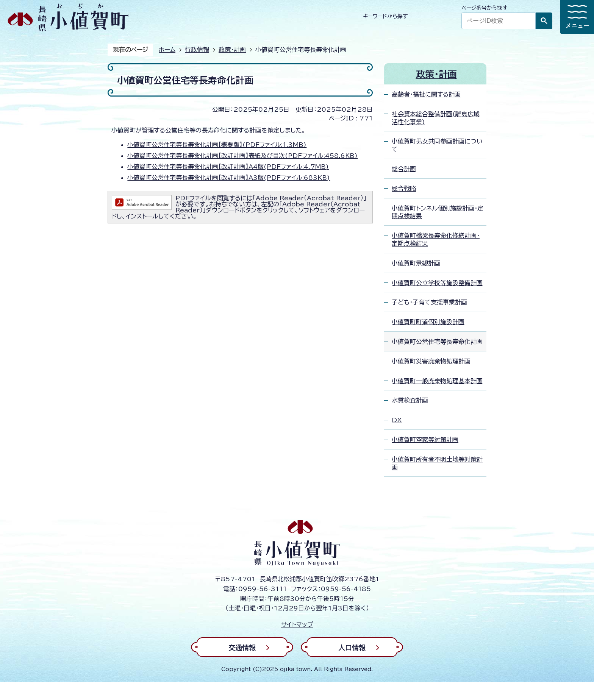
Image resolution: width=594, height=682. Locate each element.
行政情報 (197, 50)
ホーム (167, 50)
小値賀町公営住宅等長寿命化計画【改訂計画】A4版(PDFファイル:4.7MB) (228, 167)
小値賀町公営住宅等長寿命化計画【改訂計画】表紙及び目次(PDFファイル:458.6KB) (242, 156)
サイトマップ (297, 624)
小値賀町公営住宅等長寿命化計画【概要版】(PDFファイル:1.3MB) (216, 145)
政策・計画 (232, 50)
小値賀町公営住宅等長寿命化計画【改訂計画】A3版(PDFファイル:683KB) (228, 178)
